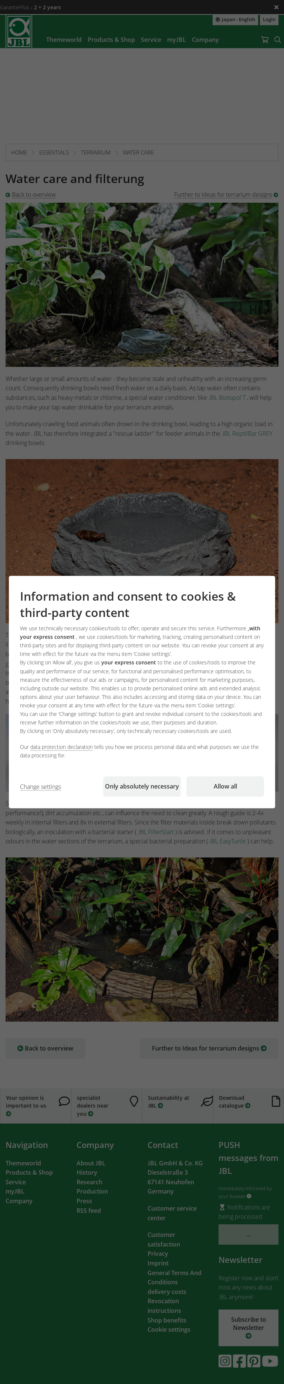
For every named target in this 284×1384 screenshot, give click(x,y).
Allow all (225, 786)
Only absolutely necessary (142, 786)
